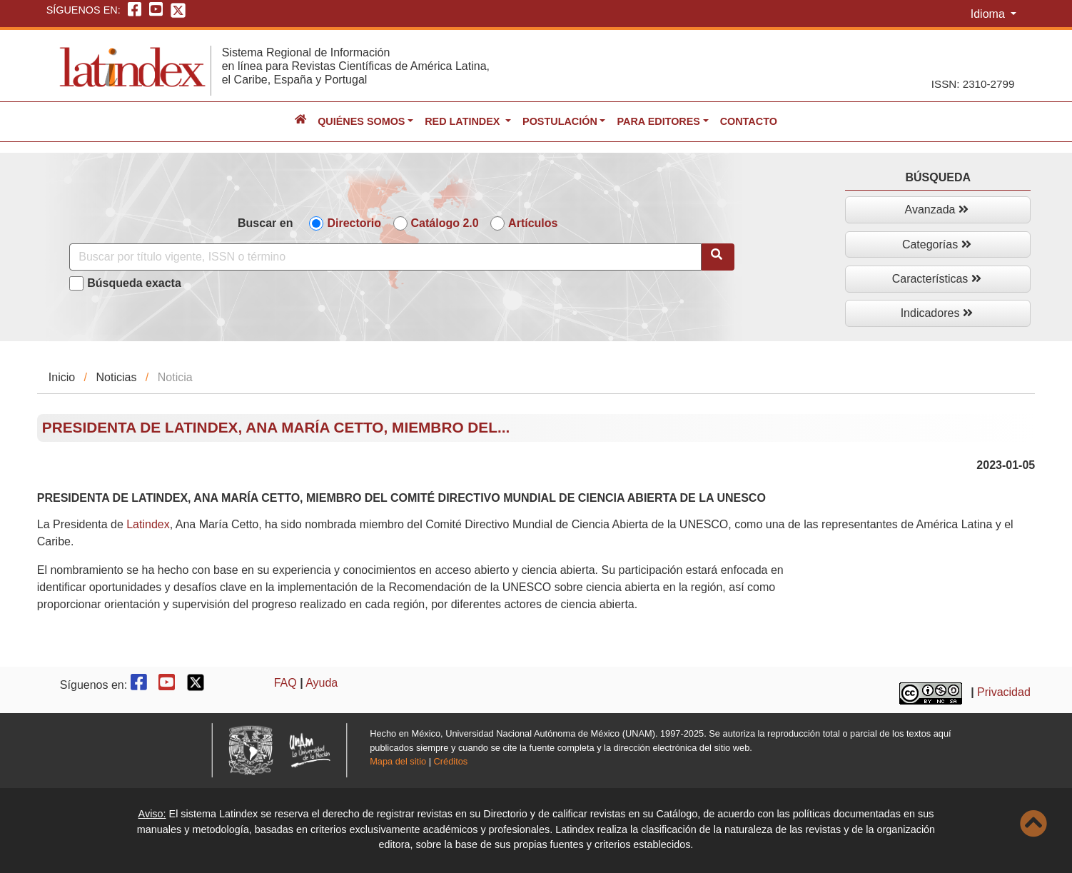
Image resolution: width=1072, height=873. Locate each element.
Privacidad (1004, 693)
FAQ (285, 683)
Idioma (989, 14)
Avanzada (937, 209)
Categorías (936, 244)
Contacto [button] (748, 121)
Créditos (451, 761)
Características (936, 279)
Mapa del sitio (398, 761)
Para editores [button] (658, 121)
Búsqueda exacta (134, 283)
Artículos (532, 223)
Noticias (116, 377)
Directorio (354, 223)
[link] (148, 524)
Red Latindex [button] (463, 121)
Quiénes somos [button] (361, 121)
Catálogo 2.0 (445, 223)
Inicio (62, 377)
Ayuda (321, 683)
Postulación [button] (559, 121)
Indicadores (937, 313)
